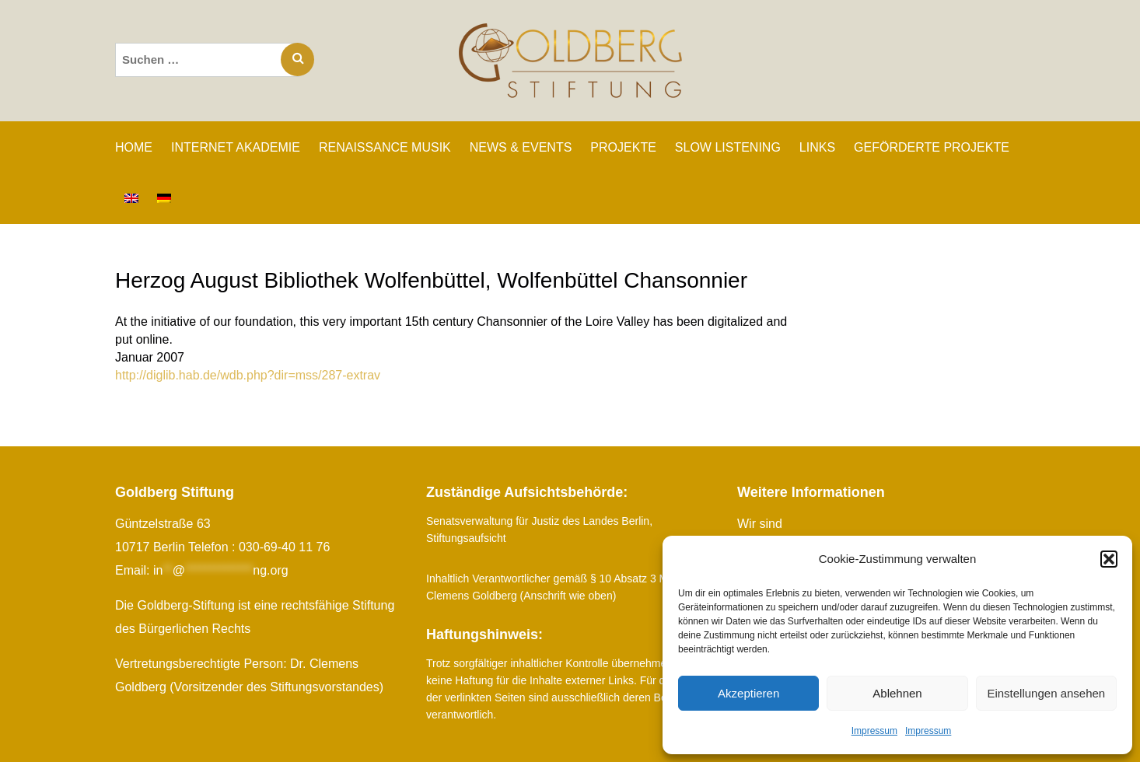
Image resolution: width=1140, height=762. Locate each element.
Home (133, 147)
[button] (1109, 559)
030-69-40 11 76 (284, 547)
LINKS (817, 147)
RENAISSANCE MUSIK (385, 147)
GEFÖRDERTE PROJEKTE (931, 147)
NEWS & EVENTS (521, 147)
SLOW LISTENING (728, 147)
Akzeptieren (748, 693)
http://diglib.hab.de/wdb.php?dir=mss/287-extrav (247, 375)
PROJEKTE (623, 147)
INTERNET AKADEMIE (235, 147)
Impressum (874, 730)
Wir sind (759, 523)
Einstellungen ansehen (1046, 693)
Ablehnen (896, 693)
